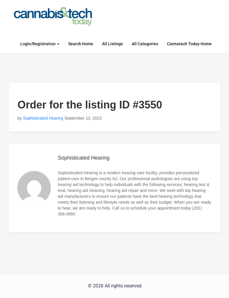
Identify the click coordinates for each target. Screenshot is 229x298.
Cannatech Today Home (189, 43)
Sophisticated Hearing (43, 118)
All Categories (145, 43)
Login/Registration (39, 43)
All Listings (112, 43)
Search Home (80, 43)
